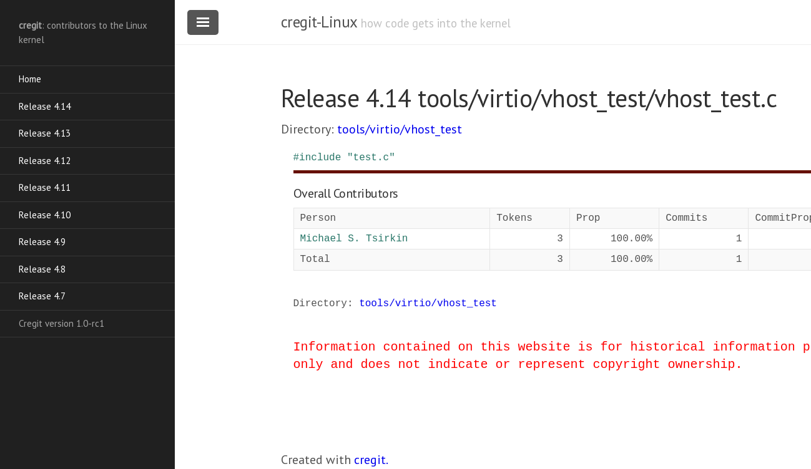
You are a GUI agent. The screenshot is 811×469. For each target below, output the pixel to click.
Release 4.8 (42, 269)
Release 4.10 (45, 215)
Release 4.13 (45, 133)
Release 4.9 (42, 242)
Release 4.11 (45, 187)
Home (30, 79)
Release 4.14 (45, 106)
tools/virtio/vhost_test (399, 129)
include (320, 158)
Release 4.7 (42, 296)
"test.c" (371, 158)
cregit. (371, 460)
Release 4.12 (45, 161)
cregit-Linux (319, 22)
